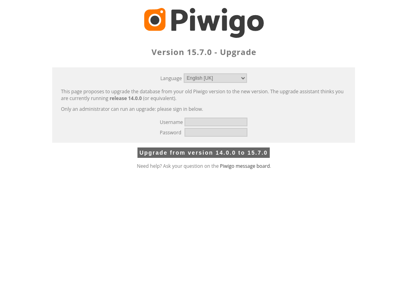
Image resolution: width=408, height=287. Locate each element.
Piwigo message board (245, 166)
